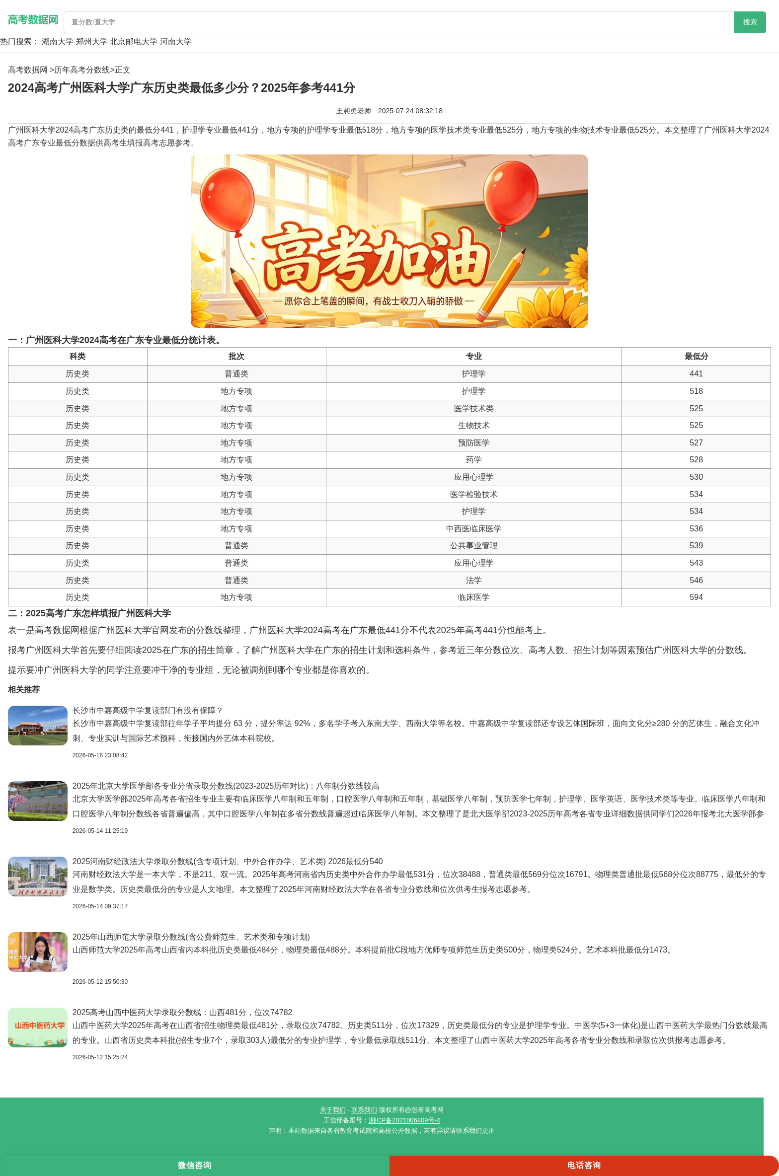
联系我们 (364, 1109)
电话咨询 (584, 1165)
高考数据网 (28, 70)
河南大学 (176, 41)
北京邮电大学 (133, 41)
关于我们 (333, 1109)
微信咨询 (195, 1165)
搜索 (750, 22)
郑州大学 (92, 41)
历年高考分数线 (82, 70)
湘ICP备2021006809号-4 (405, 1120)
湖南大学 (58, 41)
